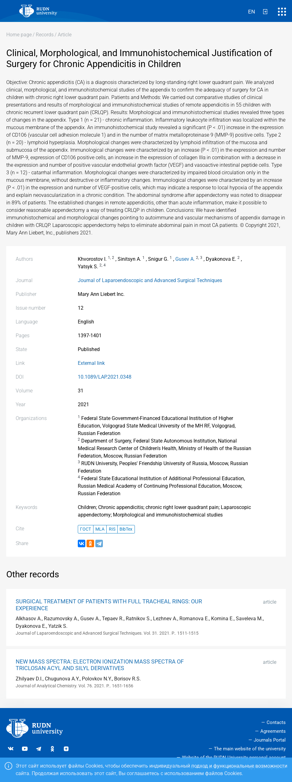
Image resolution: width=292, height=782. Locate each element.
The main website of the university (250, 749)
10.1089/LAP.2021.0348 (104, 377)
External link (91, 363)
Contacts (276, 722)
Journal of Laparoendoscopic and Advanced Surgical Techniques (150, 280)
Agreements (273, 731)
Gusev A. (185, 259)
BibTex (125, 529)
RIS (112, 529)
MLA (99, 529)
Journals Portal (270, 740)
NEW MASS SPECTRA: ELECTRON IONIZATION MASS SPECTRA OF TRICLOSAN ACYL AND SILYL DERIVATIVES (100, 665)
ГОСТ (85, 529)
